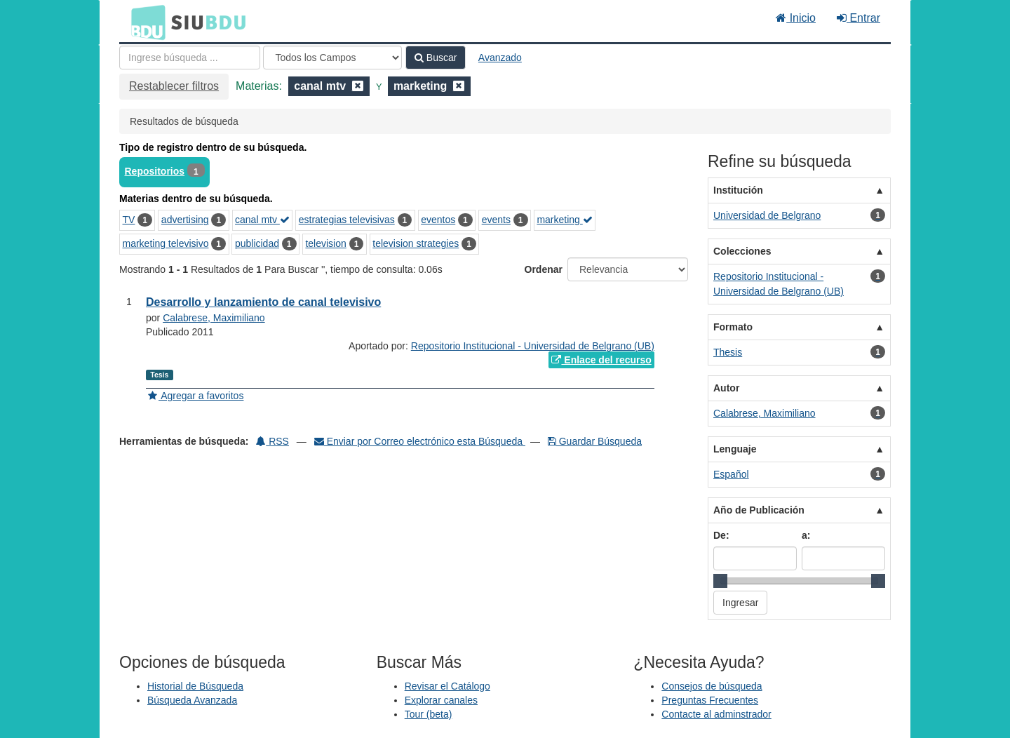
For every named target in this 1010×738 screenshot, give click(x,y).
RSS (272, 441)
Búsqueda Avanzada (192, 700)
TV (129, 219)
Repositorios (155, 171)
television (325, 243)
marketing (564, 219)
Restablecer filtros (174, 86)
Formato (733, 327)
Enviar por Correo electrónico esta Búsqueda (419, 441)
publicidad (257, 243)
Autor (726, 388)
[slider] (720, 581)
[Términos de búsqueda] (189, 57)
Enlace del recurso (601, 359)
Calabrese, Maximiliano (214, 317)
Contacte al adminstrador (716, 714)
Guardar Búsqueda (595, 441)
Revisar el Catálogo (447, 686)
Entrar (858, 18)
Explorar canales (441, 700)
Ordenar (544, 269)
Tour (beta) (428, 714)
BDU (144, 21)
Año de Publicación (758, 510)
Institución (738, 190)
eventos (438, 219)
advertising (185, 219)
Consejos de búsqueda (711, 686)
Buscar (436, 57)
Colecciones (742, 251)
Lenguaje (734, 449)
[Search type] (332, 57)
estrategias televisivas (347, 219)
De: (721, 535)
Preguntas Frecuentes (709, 700)
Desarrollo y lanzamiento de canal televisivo (263, 302)
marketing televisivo (166, 243)
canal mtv (262, 219)
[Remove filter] (357, 86)
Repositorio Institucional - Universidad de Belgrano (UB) (532, 345)
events (496, 219)
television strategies (415, 243)
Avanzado (500, 57)
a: (806, 535)
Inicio (796, 18)
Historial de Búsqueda (195, 686)
